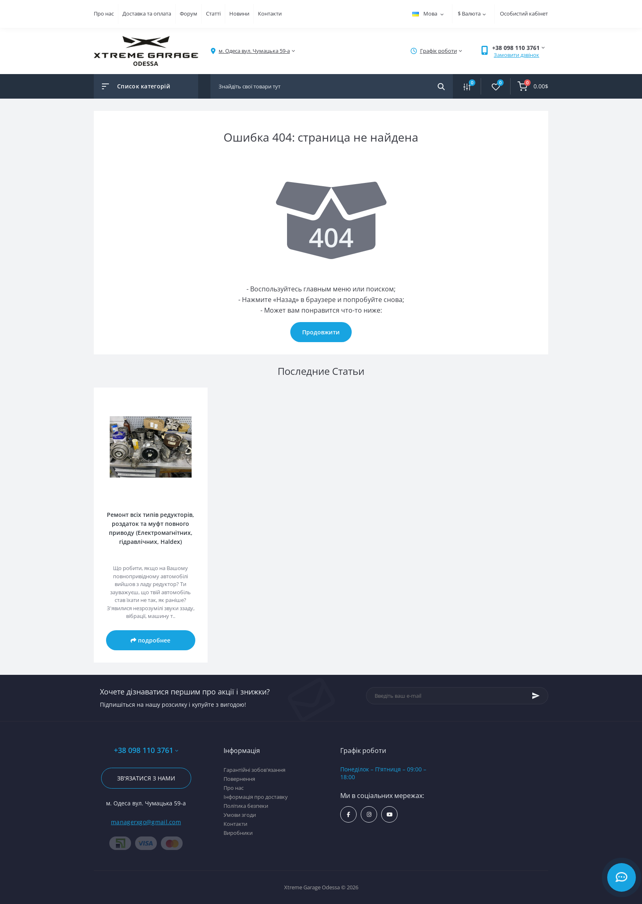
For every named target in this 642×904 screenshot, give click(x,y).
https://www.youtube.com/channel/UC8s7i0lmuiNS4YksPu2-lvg (390, 814)
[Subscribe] (536, 695)
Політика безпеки (246, 805)
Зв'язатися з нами (146, 778)
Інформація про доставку (256, 796)
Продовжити (321, 332)
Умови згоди (240, 814)
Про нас (104, 13)
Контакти (270, 13)
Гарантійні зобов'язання (254, 769)
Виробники (238, 832)
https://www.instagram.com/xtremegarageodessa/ (369, 814)
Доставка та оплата (146, 13)
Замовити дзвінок (516, 55)
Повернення (239, 778)
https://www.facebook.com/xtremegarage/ (348, 814)
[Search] (441, 86)
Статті (213, 13)
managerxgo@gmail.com (146, 822)
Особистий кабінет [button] (524, 13)
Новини (239, 13)
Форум (188, 13)
